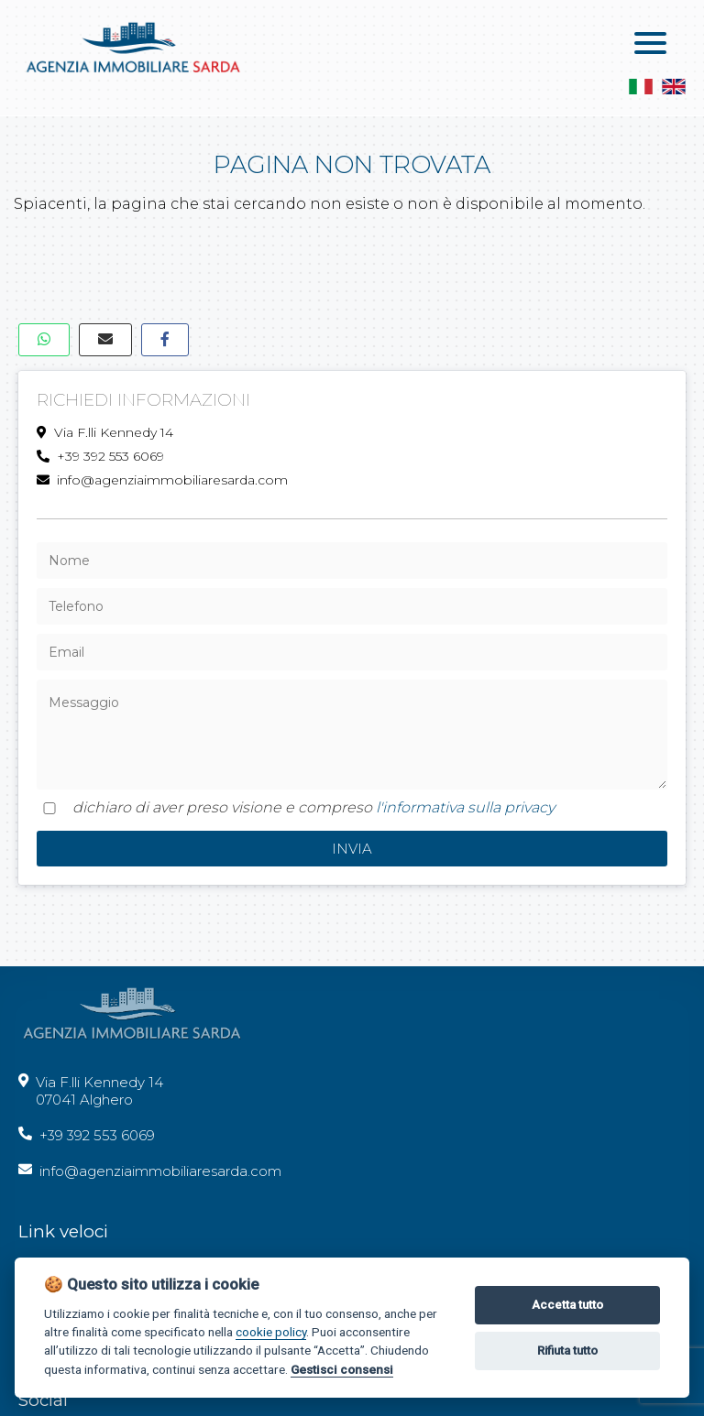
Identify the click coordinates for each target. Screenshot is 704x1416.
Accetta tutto (567, 1305)
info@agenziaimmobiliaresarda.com (162, 480)
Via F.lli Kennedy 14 (105, 432)
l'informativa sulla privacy (465, 807)
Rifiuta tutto (567, 1350)
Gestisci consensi (342, 1369)
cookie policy (271, 1331)
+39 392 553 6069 (100, 456)
